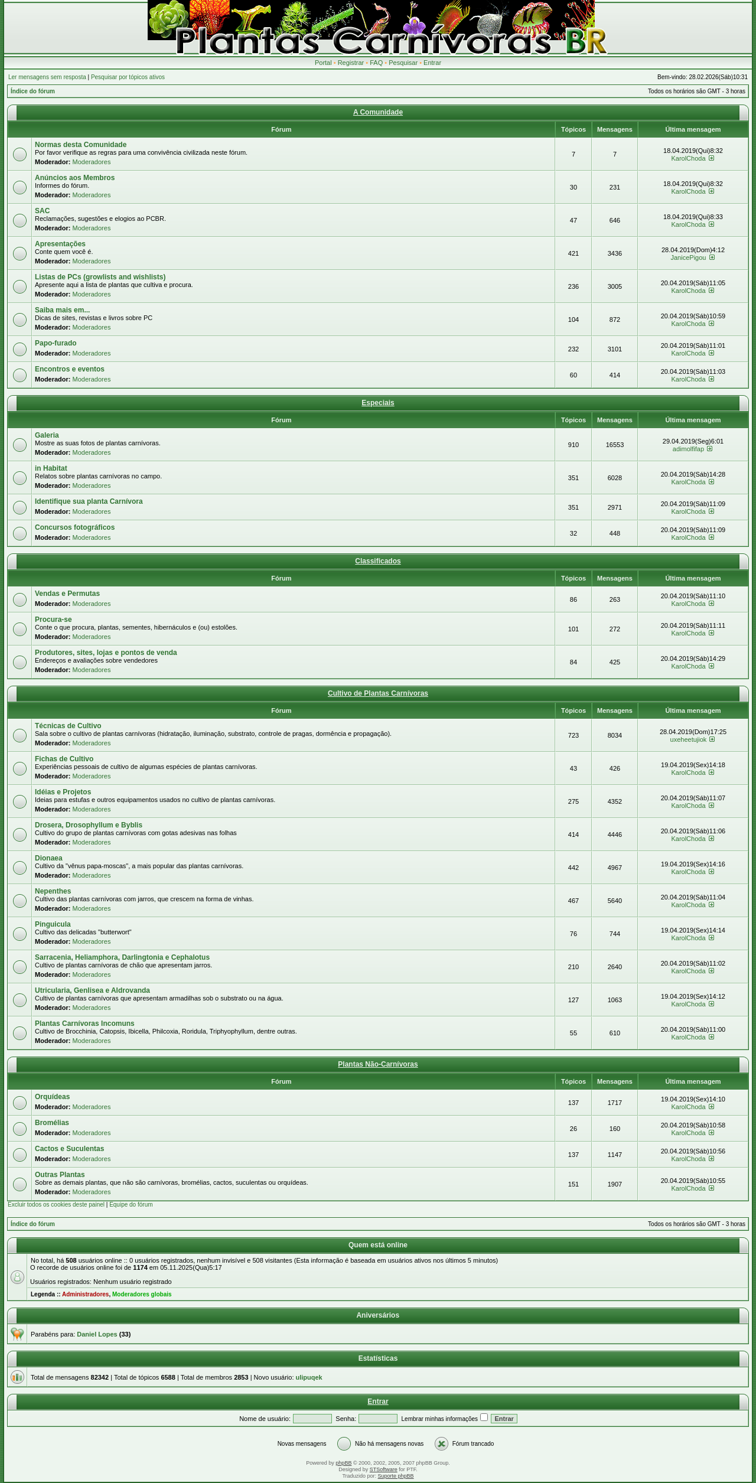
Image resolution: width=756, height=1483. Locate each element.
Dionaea (49, 858)
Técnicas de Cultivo (68, 726)
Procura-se (53, 619)
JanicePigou (688, 257)
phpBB (343, 1463)
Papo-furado (56, 343)
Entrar (432, 62)
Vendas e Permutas (67, 593)
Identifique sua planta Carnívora (89, 501)
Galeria (47, 435)
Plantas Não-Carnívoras (378, 1064)
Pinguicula (53, 924)
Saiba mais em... (62, 310)
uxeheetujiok (688, 739)
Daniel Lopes (97, 1334)
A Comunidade (378, 112)
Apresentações (60, 244)
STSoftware (383, 1469)
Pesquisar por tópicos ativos (128, 77)
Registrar (351, 62)
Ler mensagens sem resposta (47, 77)
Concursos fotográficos (75, 527)
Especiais (377, 403)
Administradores (85, 1294)
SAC (42, 211)
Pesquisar (403, 62)
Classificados (377, 561)
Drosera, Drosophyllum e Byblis (88, 825)
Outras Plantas (60, 1175)
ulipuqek (309, 1377)
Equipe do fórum (130, 1204)
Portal (323, 62)
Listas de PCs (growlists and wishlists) (100, 277)
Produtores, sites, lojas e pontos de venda (106, 652)
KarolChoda (688, 158)
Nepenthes (53, 891)
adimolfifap (688, 448)
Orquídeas (52, 1097)
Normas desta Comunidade (80, 145)
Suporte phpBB (396, 1476)
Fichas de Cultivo (64, 759)
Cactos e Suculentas (69, 1149)
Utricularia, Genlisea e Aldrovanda (92, 990)
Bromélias (52, 1123)
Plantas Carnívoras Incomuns (85, 1023)
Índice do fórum (33, 91)
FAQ (376, 62)
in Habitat (51, 468)
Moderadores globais (142, 1294)
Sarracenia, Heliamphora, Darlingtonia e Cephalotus (122, 957)
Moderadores (92, 161)
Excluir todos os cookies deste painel (56, 1204)
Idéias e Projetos (63, 792)
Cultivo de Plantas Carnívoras (378, 693)
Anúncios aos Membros (75, 178)
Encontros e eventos (70, 369)
